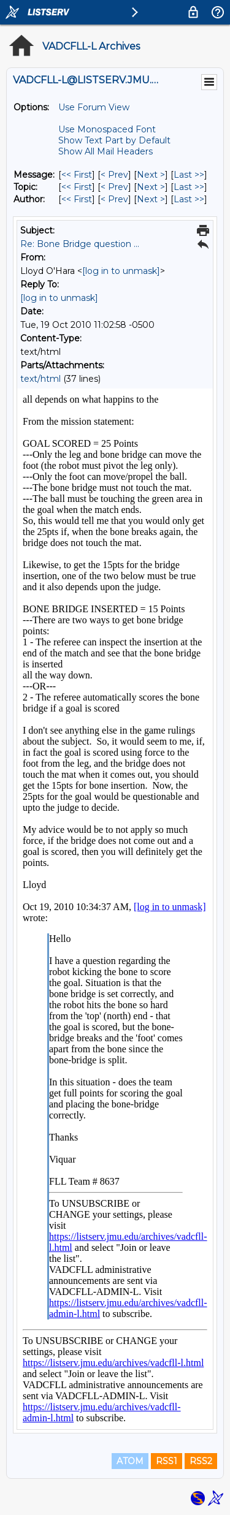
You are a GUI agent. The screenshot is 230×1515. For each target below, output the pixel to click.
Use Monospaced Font (107, 129)
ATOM (130, 1461)
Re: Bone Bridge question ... (79, 243)
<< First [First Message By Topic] (76, 186)
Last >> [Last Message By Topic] (189, 186)
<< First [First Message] (76, 174)
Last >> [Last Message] (189, 174)
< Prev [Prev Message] (114, 174)
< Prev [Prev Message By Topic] (114, 186)
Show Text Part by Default (114, 140)
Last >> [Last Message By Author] (189, 199)
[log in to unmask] (121, 270)
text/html (40, 378)
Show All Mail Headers (105, 151)
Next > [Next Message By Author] (151, 199)
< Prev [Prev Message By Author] (114, 199)
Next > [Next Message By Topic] (151, 186)
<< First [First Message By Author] (76, 199)
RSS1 (166, 1461)
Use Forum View (93, 107)
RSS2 (201, 1461)
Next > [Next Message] (151, 174)
